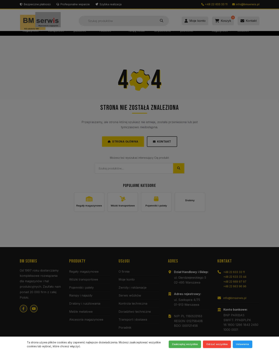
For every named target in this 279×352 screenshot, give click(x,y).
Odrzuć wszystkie (212, 343)
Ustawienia (241, 343)
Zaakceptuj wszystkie (177, 343)
